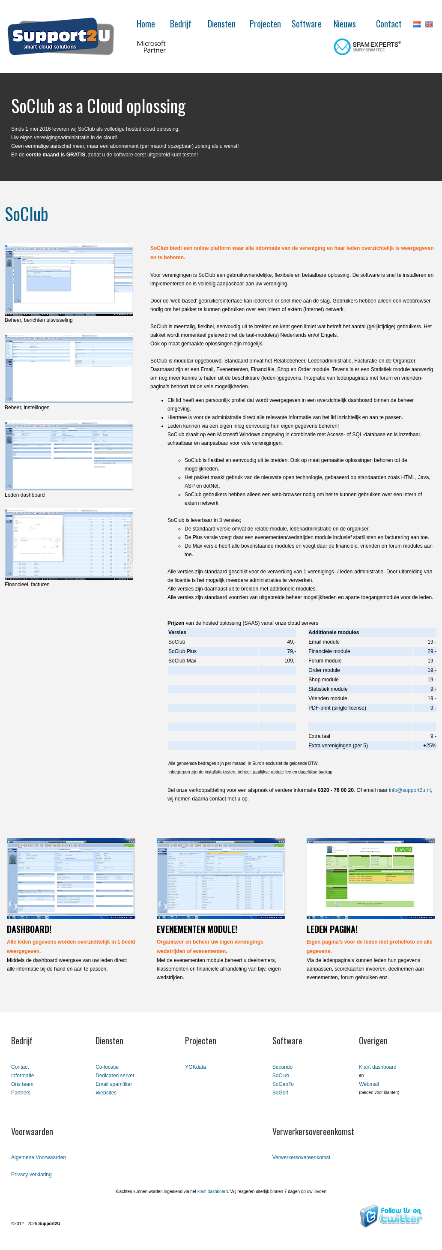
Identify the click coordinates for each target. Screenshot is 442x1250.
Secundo (282, 1067)
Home (146, 23)
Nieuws (345, 23)
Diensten (222, 23)
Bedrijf (180, 23)
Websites (106, 1093)
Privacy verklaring (31, 1175)
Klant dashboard (377, 1067)
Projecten (265, 23)
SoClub (280, 1076)
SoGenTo (283, 1084)
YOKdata (195, 1067)
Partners (20, 1093)
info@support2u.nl (410, 790)
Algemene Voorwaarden (38, 1157)
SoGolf (280, 1093)
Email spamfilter (114, 1084)
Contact (389, 23)
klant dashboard (212, 1191)
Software (307, 23)
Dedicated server (115, 1076)
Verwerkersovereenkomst (301, 1157)
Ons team (22, 1084)
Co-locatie (107, 1067)
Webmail (369, 1084)
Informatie (22, 1076)
